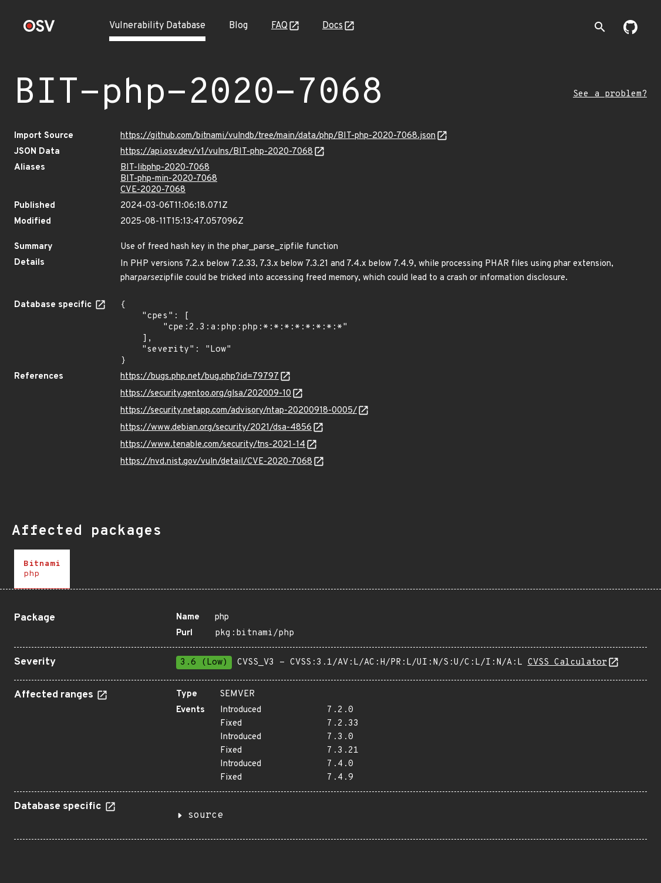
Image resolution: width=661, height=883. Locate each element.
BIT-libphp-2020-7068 (165, 167)
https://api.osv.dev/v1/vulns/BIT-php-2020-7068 (216, 151)
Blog (238, 26)
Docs (332, 26)
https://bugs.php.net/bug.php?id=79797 (199, 376)
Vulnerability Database (157, 26)
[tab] (42, 569)
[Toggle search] (600, 27)
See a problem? (610, 94)
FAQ (279, 26)
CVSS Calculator (567, 662)
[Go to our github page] (630, 32)
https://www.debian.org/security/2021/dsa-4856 (216, 427)
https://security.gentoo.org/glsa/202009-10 (205, 393)
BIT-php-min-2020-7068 (168, 178)
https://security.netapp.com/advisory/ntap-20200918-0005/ (238, 410)
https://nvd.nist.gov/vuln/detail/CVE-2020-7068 (216, 461)
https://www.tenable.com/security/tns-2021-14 (212, 444)
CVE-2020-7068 (153, 190)
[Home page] (39, 30)
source (205, 815)
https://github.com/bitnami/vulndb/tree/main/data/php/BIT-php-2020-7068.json (278, 135)
